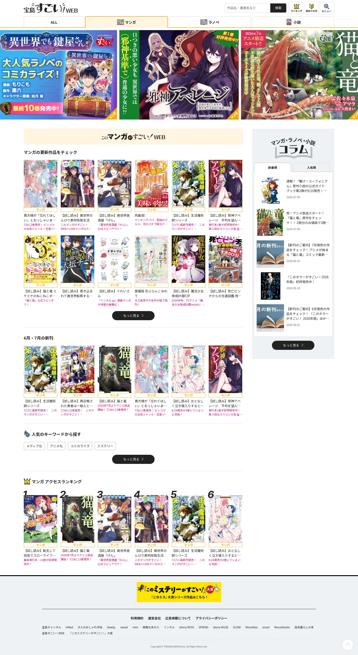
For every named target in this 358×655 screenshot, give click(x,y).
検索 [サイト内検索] (278, 7)
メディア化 (34, 446)
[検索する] (247, 8)
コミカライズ (80, 446)
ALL (54, 22)
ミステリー (105, 446)
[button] (173, 117)
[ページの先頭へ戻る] (347, 644)
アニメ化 (56, 446)
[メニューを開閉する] (326, 8)
